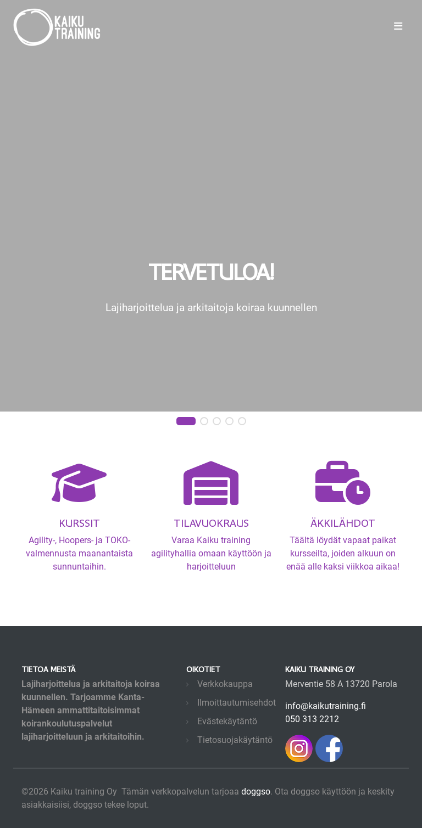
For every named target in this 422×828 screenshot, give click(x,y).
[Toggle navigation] (398, 26)
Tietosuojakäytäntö (235, 740)
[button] (186, 421)
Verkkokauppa (225, 684)
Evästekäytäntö (227, 721)
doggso (255, 791)
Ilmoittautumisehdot (236, 702)
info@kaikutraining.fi (325, 706)
